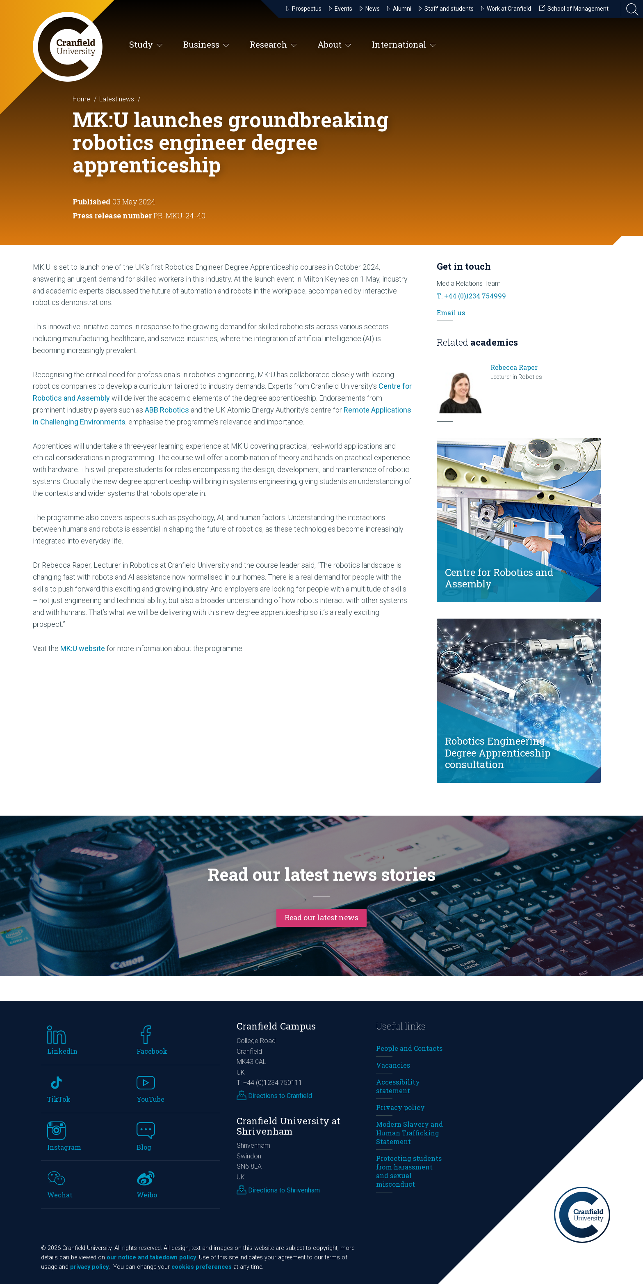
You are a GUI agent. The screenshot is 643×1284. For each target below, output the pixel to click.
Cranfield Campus (276, 1026)
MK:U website (82, 648)
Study (146, 45)
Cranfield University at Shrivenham (288, 1126)
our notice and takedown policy (151, 1257)
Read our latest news (321, 917)
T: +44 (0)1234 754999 (471, 295)
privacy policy (89, 1266)
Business (206, 45)
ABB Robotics (168, 410)
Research (273, 45)
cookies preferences (201, 1266)
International (404, 45)
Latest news (116, 99)
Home (81, 99)
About (334, 45)
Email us (451, 312)
